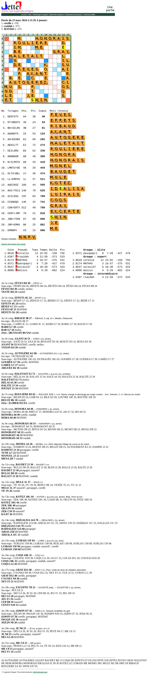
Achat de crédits (89, 14)
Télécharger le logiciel (40, 14)
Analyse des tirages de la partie (13, 244)
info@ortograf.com (40, 672)
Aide (29, 14)
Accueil (23, 14)
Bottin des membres (57, 14)
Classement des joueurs (73, 14)
